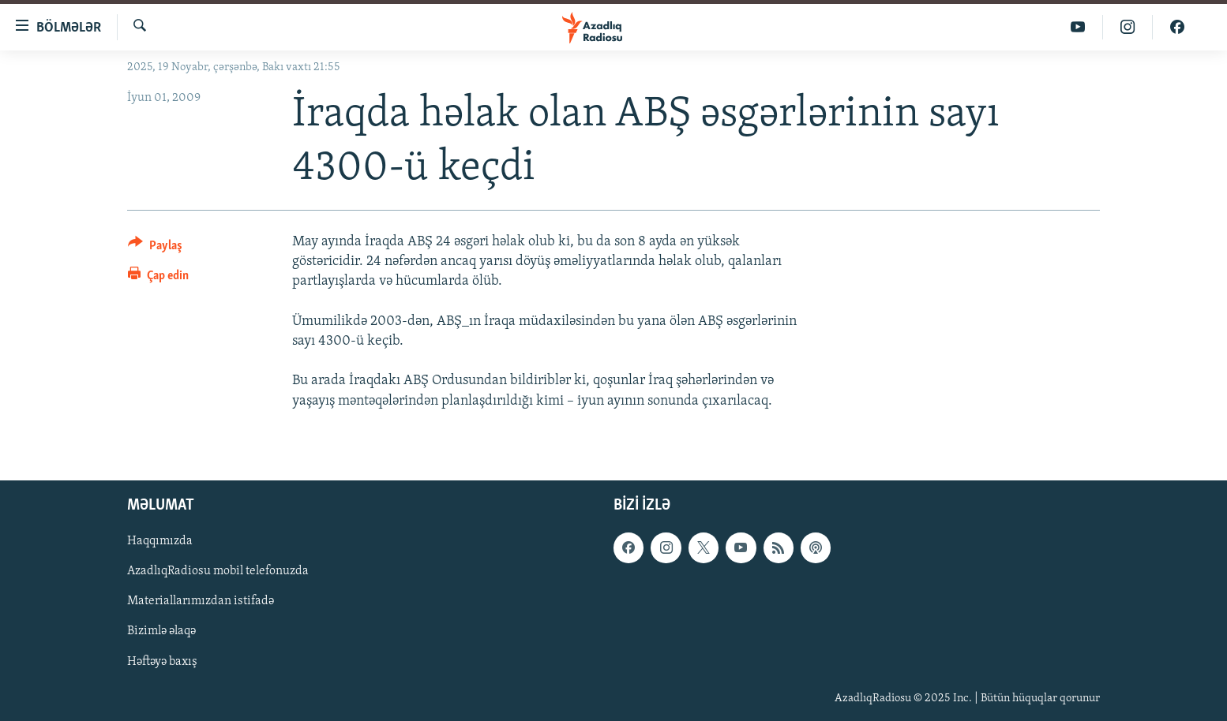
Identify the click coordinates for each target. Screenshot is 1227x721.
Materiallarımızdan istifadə (200, 601)
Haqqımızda (160, 541)
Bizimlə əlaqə (161, 631)
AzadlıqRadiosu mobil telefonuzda (218, 571)
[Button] (155, 248)
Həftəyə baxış (162, 661)
